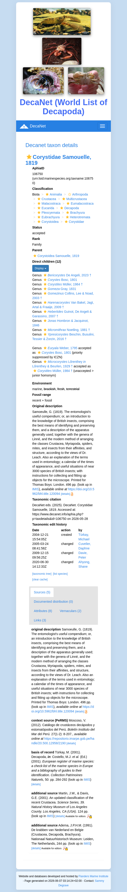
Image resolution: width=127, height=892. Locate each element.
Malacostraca (48, 203)
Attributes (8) (43, 611)
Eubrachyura (48, 217)
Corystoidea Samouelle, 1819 (55, 256)
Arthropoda (77, 194)
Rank (36, 239)
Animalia (53, 194)
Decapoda (69, 208)
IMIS (35, 489)
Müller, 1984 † (62, 284)
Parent (37, 250)
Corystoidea (47, 222)
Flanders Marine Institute (93, 876)
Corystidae (74, 222)
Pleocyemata (48, 212)
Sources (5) (42, 592)
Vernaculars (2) (70, 611)
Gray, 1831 (59, 289)
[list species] (60, 573)
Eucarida (45, 208)
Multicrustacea (74, 199)
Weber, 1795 (59, 348)
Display (40, 268)
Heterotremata (77, 217)
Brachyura (75, 212)
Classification (42, 189)
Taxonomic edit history (49, 524)
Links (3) (40, 620)
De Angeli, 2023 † (66, 275)
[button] (29, 157)
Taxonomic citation (46, 499)
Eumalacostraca (79, 203)
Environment (42, 383)
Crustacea (46, 199)
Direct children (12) (46, 261)
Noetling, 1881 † (66, 330)
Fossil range (41, 394)
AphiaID (38, 168)
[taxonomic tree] (42, 573)
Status (37, 227)
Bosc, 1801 (59, 280)
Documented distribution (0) (53, 601)
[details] (65, 494)
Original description (47, 406)
